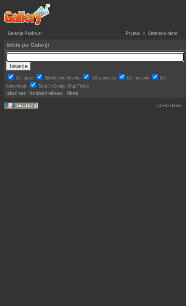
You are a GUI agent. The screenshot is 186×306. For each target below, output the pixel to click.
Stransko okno (162, 33)
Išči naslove (138, 78)
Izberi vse (16, 93)
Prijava (133, 33)
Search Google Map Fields (63, 86)
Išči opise (25, 78)
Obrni (72, 93)
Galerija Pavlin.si (25, 33)
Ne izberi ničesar (46, 93)
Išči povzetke (104, 78)
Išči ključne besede (63, 78)
